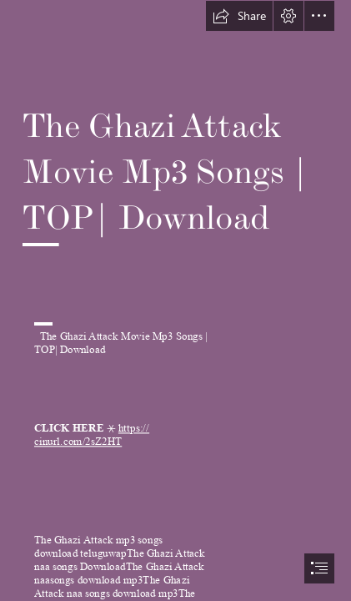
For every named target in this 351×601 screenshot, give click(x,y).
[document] (175, 300)
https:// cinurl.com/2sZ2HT (91, 434)
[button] (239, 16)
